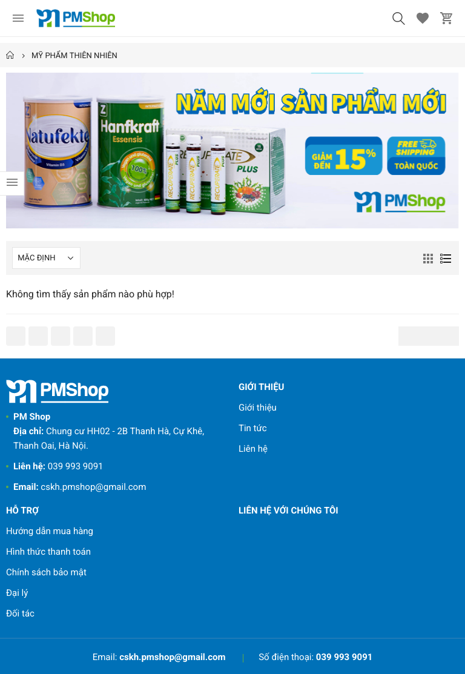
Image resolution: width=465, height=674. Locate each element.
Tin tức (253, 428)
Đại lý (17, 592)
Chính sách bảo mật (46, 572)
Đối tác (20, 613)
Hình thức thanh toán (48, 551)
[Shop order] (46, 258)
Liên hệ (253, 448)
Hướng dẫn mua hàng (49, 531)
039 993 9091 (58, 466)
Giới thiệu (258, 407)
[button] (398, 18)
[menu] (18, 18)
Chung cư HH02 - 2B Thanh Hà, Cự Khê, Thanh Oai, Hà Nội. (108, 431)
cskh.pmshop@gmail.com (79, 486)
